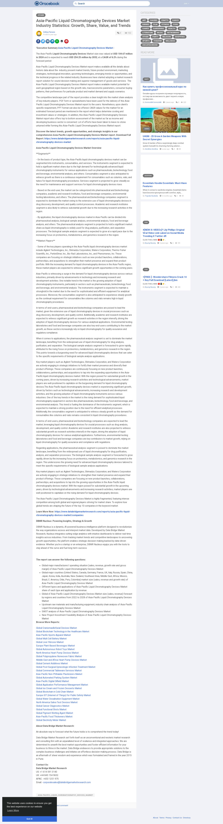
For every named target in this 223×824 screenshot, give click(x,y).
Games (145, 28)
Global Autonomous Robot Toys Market (55, 649)
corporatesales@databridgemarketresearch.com (67, 782)
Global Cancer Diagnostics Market (52, 706)
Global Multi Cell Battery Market (51, 638)
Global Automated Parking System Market (56, 677)
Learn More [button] (13, 810)
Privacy (169, 818)
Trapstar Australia (151, 196)
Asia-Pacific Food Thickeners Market (54, 716)
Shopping (180, 37)
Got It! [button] (30, 819)
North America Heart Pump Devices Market (57, 653)
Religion (166, 37)
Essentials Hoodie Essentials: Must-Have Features (165, 185)
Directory (186, 818)
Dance (175, 20)
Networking (173, 33)
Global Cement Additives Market (52, 663)
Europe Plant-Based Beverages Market (55, 645)
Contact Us (177, 818)
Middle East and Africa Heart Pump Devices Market (61, 660)
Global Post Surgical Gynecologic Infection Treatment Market (65, 667)
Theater (158, 41)
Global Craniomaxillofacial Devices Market (56, 628)
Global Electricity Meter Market (51, 720)
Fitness (165, 24)
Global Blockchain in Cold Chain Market (55, 692)
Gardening (158, 28)
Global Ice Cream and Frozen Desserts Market (59, 688)
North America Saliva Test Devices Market (57, 702)
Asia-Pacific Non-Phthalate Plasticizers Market (59, 674)
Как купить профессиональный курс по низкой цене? (164, 88)
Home (182, 28)
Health (171, 28)
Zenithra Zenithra (151, 149)
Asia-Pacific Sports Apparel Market (53, 635)
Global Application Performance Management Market (62, 685)
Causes (153, 20)
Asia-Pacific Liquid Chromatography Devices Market (85, 48)
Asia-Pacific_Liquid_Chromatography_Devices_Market (65, 795)
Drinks (145, 24)
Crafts (164, 20)
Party (155, 37)
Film (155, 24)
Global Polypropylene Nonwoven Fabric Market (59, 656)
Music (160, 33)
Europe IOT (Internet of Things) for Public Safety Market (63, 695)
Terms (162, 818)
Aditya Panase (49, 32)
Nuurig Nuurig (150, 243)
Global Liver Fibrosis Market (50, 642)
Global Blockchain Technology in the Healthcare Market (62, 631)
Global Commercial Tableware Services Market (59, 670)
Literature (147, 33)
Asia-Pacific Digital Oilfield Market (52, 681)
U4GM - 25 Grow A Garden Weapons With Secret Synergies (164, 138)
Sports (145, 41)
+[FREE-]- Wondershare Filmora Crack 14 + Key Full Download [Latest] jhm (165, 278)
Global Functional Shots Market (51, 709)
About (156, 818)
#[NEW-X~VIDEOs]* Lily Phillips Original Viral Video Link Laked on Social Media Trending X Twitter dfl (163, 233)
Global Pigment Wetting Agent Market (54, 713)
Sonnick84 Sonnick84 (153, 102)
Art (144, 20)
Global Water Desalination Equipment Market (58, 699)
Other (41, 15)
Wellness (170, 41)
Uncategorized (150, 45)
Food (175, 24)
